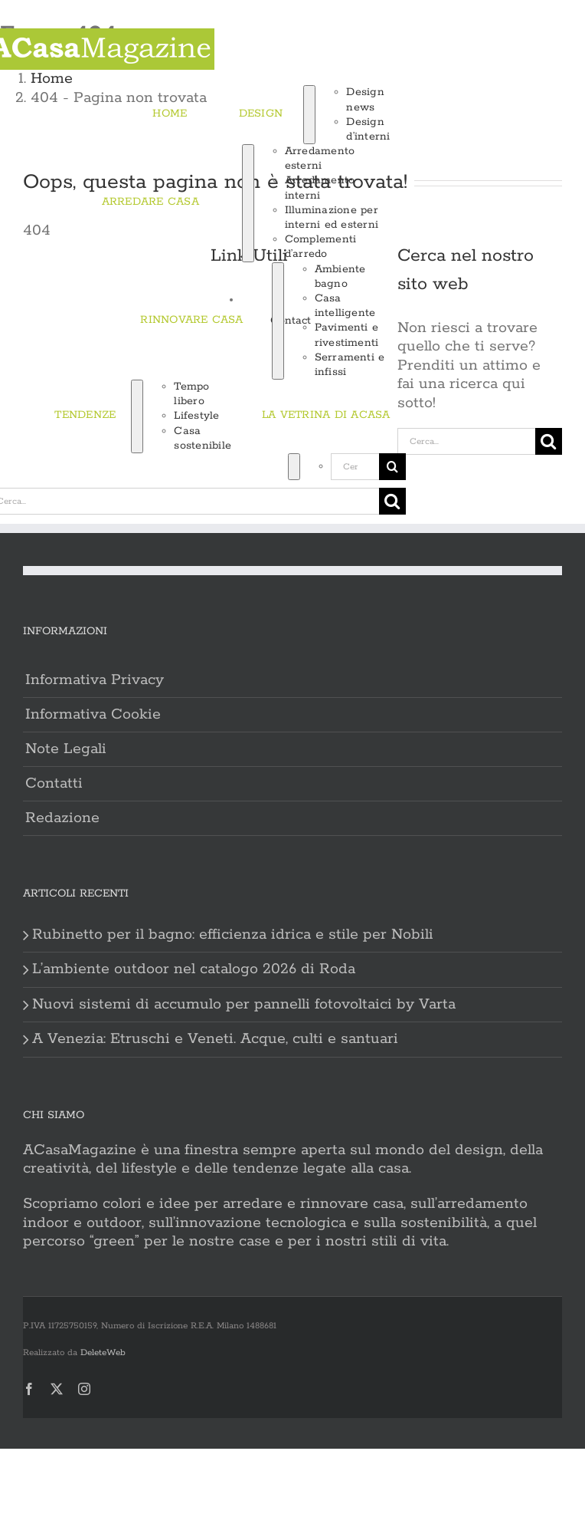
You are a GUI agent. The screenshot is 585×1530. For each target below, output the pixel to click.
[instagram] (84, 1389)
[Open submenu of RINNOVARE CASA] (278, 321)
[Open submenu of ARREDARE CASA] (248, 203)
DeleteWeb (103, 1352)
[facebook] (29, 1389)
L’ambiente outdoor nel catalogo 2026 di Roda (193, 969)
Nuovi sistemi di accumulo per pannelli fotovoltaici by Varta (244, 1004)
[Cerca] (240, 466)
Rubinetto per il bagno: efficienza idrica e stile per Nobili (232, 935)
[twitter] (57, 1389)
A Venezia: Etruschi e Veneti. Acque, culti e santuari (215, 1039)
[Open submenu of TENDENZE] (137, 416)
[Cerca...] (355, 466)
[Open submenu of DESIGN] (309, 114)
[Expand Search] (294, 466)
